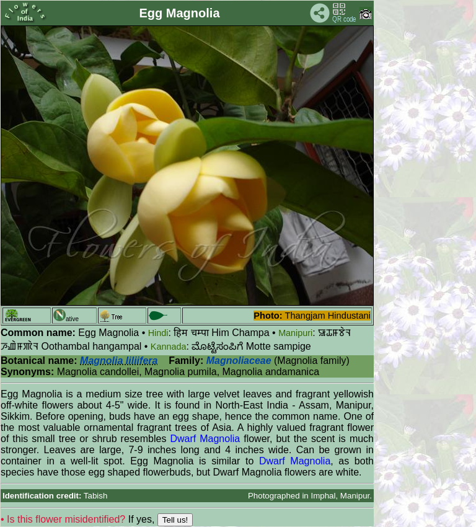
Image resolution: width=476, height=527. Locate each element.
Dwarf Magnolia (205, 438)
